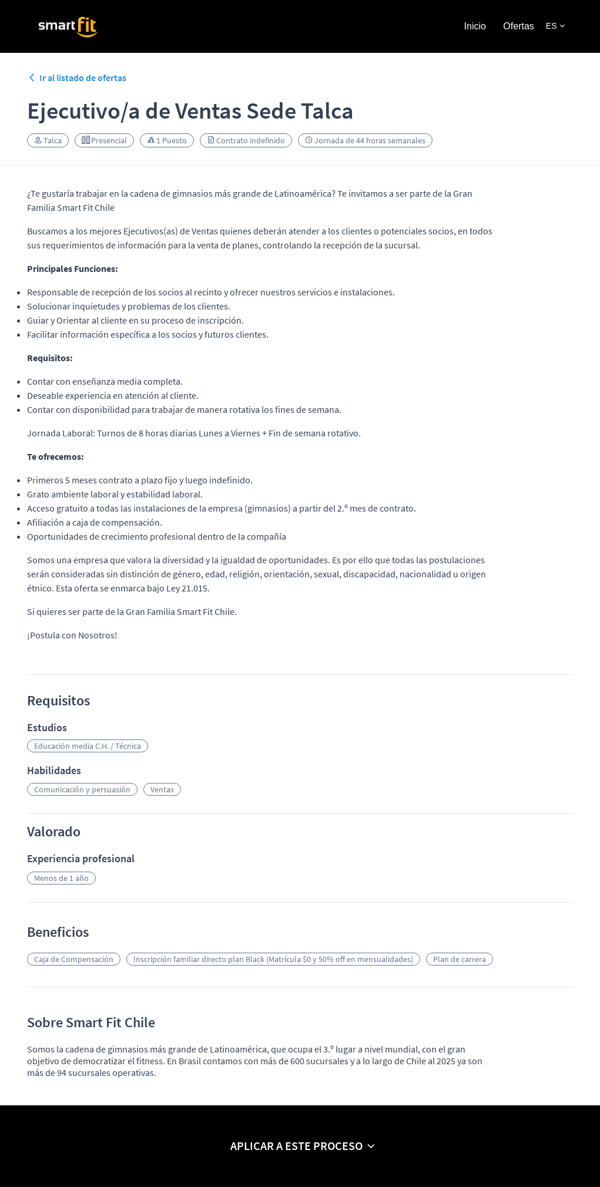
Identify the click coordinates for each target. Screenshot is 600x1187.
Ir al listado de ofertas (76, 77)
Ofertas (518, 26)
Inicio (475, 26)
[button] (555, 26)
